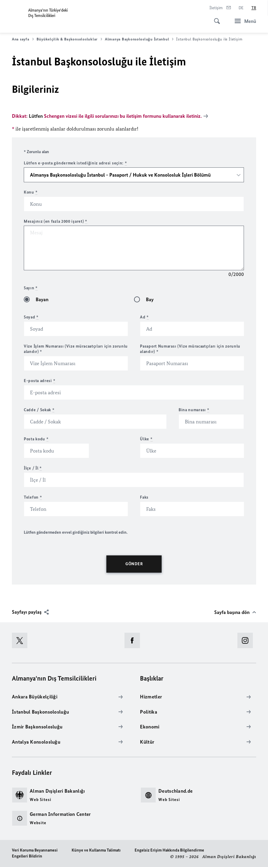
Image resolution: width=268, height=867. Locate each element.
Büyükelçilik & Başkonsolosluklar (69, 39)
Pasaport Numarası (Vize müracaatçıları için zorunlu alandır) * (190, 348)
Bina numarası (194, 409)
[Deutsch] (241, 8)
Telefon (33, 497)
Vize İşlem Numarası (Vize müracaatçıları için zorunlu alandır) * (76, 348)
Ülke (146, 438)
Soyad (31, 316)
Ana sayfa (23, 39)
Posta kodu (36, 438)
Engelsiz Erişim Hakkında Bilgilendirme (169, 849)
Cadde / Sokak (39, 409)
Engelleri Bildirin (27, 855)
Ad (144, 316)
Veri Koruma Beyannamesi (35, 849)
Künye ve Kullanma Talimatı (96, 849)
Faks (144, 497)
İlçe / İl (33, 467)
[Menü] (243, 21)
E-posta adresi (39, 380)
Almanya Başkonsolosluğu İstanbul (139, 39)
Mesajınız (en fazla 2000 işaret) (55, 221)
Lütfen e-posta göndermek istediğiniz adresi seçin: (75, 162)
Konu (30, 191)
